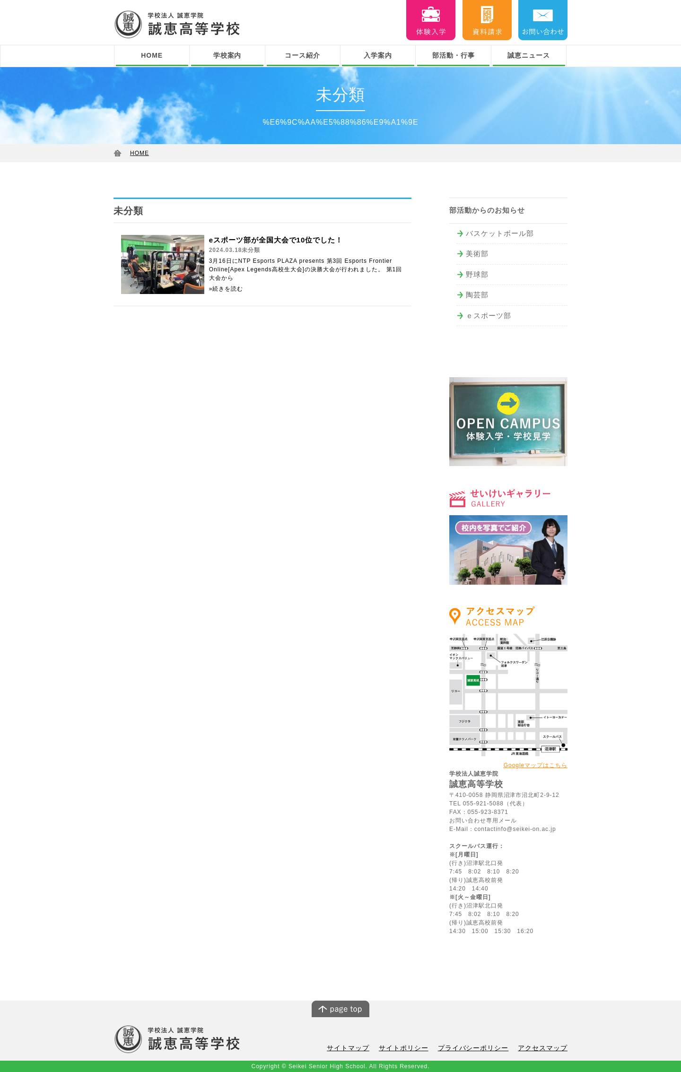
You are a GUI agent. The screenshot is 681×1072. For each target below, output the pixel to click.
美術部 (477, 254)
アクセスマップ (544, 1048)
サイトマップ (361, 1048)
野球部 (477, 274)
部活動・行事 (453, 55)
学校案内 (227, 55)
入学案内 (378, 55)
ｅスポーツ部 (488, 315)
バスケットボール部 (500, 233)
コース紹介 (302, 55)
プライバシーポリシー (479, 1048)
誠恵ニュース (528, 55)
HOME (152, 55)
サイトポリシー (413, 1048)
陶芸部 (477, 295)
